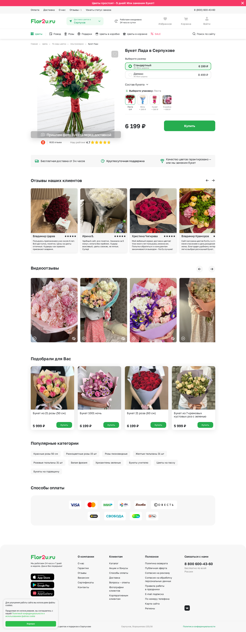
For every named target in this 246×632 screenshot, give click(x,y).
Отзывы (76, 10)
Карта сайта (152, 603)
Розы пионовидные (116, 453)
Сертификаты (86, 582)
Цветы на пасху (165, 462)
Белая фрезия (79, 462)
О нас (62, 9)
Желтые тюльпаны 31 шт (150, 453)
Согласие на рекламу (157, 572)
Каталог (113, 563)
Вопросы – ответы (119, 582)
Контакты (83, 587)
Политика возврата (156, 563)
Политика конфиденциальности (199, 627)
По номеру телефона (157, 598)
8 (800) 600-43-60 (204, 9)
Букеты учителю (138, 462)
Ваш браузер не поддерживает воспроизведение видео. (54, 310)
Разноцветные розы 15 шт (81, 453)
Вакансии (83, 577)
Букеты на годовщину (46, 471)
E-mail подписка (154, 594)
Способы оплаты (118, 572)
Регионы (150, 608)
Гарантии (83, 568)
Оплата (35, 9)
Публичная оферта (156, 568)
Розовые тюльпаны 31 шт (48, 462)
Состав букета (137, 84)
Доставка (49, 9)
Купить (189, 126)
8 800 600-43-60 (198, 564)
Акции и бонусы (118, 568)
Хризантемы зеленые (108, 462)
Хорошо (31, 624)
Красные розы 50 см (45, 453)
